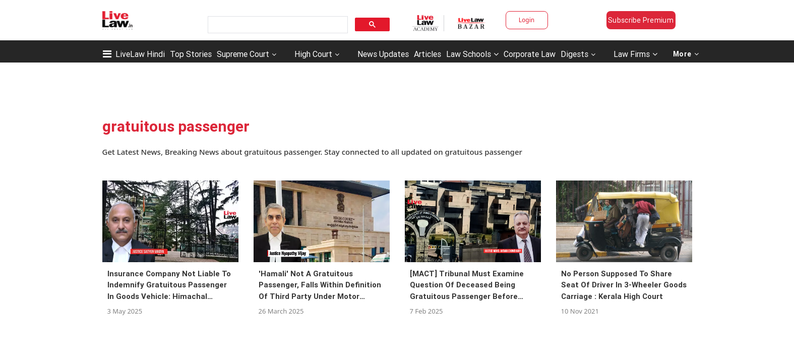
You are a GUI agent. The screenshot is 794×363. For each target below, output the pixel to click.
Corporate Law (530, 54)
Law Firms (635, 54)
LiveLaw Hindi (140, 54)
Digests (574, 54)
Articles (427, 54)
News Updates (383, 54)
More (686, 53)
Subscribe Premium (641, 20)
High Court (313, 54)
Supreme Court (243, 54)
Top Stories (191, 54)
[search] (277, 25)
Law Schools (472, 54)
